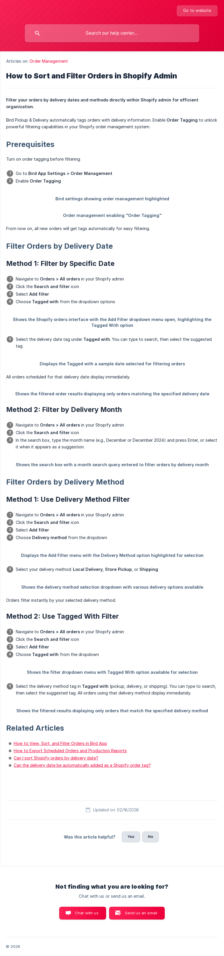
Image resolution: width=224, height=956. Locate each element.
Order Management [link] (48, 61)
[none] (197, 10)
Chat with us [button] (87, 913)
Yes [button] (130, 836)
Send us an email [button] (141, 913)
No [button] (150, 836)
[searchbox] (112, 33)
